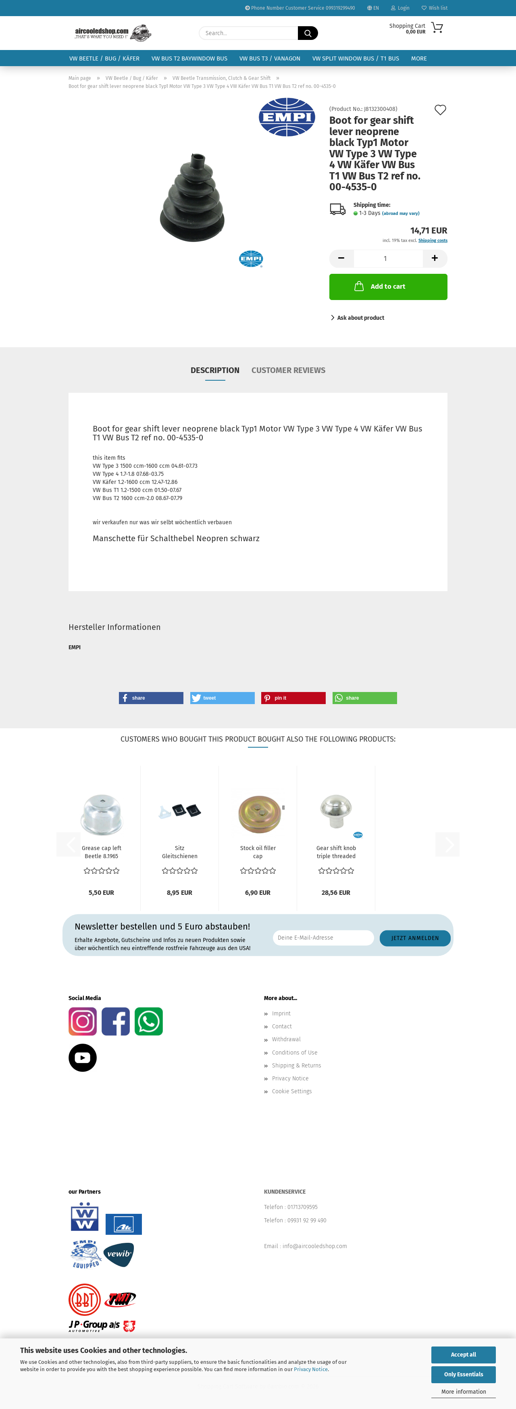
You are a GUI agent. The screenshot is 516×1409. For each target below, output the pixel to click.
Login (400, 8)
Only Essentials (463, 1374)
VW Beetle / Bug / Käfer (104, 58)
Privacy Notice (311, 1369)
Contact (282, 1026)
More (419, 58)
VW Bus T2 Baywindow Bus (189, 58)
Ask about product (360, 318)
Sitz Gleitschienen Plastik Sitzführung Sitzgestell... (180, 853)
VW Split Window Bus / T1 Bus (355, 58)
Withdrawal (286, 1039)
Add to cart (379, 285)
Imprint (281, 1013)
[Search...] (308, 33)
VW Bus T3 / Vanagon (269, 58)
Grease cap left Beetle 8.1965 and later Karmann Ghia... (101, 853)
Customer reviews (288, 370)
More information (463, 1391)
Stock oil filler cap (258, 852)
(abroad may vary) (401, 213)
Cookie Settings (292, 1091)
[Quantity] (388, 259)
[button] (341, 259)
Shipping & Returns (296, 1065)
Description (215, 370)
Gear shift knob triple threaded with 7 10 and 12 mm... (336, 853)
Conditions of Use (295, 1052)
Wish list (434, 8)
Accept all (463, 1354)
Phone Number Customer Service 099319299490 (300, 8)
